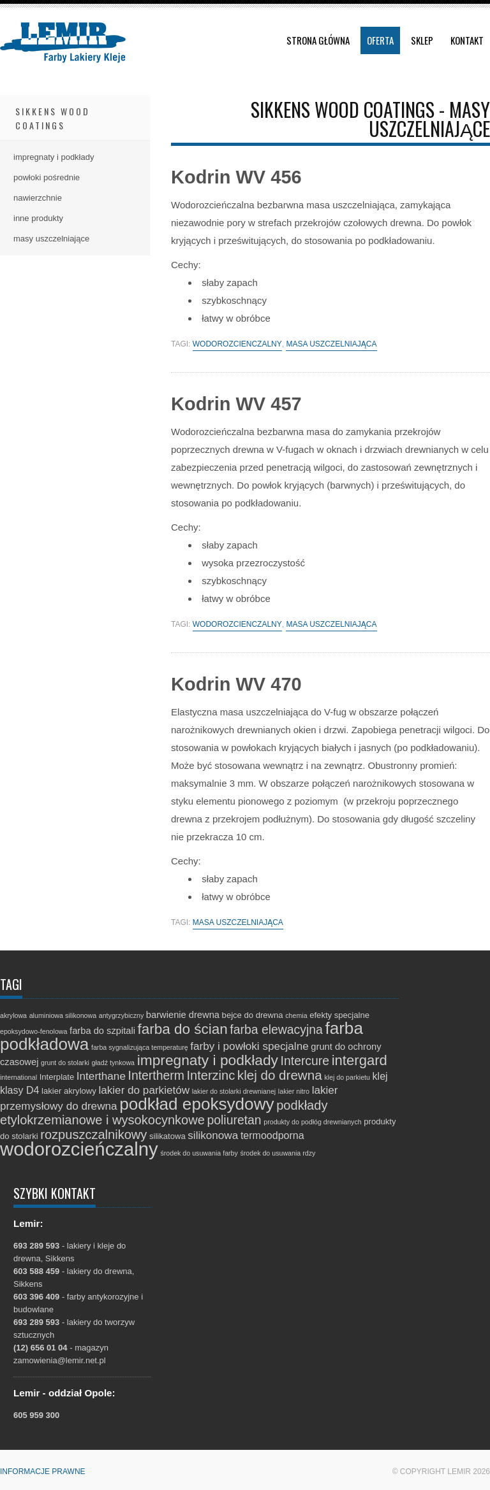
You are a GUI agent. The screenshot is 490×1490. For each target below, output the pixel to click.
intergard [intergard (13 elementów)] (359, 1060)
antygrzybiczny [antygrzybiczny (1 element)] (121, 1015)
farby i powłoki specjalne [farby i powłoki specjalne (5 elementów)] (249, 1046)
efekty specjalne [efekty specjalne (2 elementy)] (339, 1015)
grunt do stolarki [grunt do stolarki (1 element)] (65, 1062)
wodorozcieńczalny (237, 344)
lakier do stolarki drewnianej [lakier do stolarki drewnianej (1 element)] (234, 1091)
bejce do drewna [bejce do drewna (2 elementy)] (252, 1015)
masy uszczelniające (51, 238)
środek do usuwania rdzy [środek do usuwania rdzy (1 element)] (277, 1153)
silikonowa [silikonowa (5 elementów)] (213, 1135)
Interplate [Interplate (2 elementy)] (57, 1077)
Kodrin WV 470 (236, 684)
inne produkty (38, 218)
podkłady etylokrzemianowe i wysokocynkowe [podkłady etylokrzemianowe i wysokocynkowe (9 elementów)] (163, 1112)
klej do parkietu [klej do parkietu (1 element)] (347, 1077)
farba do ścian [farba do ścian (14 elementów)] (183, 1029)
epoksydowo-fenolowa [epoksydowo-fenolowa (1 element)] (33, 1031)
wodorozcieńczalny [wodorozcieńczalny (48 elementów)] (79, 1148)
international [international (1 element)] (18, 1077)
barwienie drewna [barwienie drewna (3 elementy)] (182, 1015)
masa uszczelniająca (331, 344)
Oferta (380, 40)
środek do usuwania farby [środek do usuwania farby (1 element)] (198, 1153)
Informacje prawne (42, 1471)
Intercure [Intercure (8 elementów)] (305, 1061)
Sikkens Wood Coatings (52, 118)
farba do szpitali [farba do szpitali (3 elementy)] (102, 1031)
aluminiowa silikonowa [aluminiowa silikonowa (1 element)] (62, 1015)
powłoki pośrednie (46, 177)
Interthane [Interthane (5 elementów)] (101, 1076)
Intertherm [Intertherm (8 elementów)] (156, 1075)
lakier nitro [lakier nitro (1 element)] (293, 1091)
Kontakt (467, 40)
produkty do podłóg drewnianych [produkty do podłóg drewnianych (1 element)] (312, 1122)
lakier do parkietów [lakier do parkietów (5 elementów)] (143, 1090)
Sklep (422, 40)
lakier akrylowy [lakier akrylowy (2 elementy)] (68, 1091)
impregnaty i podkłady (53, 157)
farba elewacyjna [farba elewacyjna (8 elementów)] (276, 1029)
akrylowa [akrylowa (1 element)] (13, 1015)
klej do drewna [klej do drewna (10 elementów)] (279, 1075)
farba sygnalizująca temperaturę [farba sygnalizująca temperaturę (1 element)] (139, 1047)
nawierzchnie (37, 198)
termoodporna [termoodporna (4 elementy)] (272, 1135)
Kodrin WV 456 (236, 177)
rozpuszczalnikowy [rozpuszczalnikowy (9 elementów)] (93, 1135)
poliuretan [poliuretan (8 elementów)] (234, 1120)
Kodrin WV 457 (236, 404)
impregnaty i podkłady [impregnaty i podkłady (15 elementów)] (207, 1060)
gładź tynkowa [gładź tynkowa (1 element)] (113, 1062)
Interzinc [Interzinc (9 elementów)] (210, 1075)
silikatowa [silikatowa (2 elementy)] (167, 1136)
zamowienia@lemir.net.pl (59, 1360)
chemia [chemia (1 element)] (296, 1015)
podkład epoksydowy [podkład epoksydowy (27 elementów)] (196, 1104)
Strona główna (318, 40)
